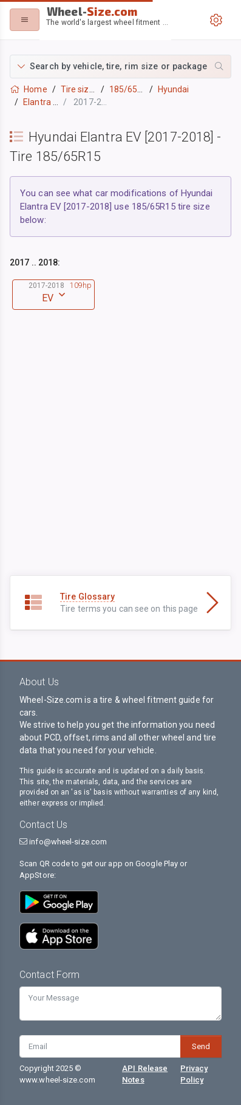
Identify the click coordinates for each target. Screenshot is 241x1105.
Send (201, 1046)
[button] (120, 66)
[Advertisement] (120, 454)
